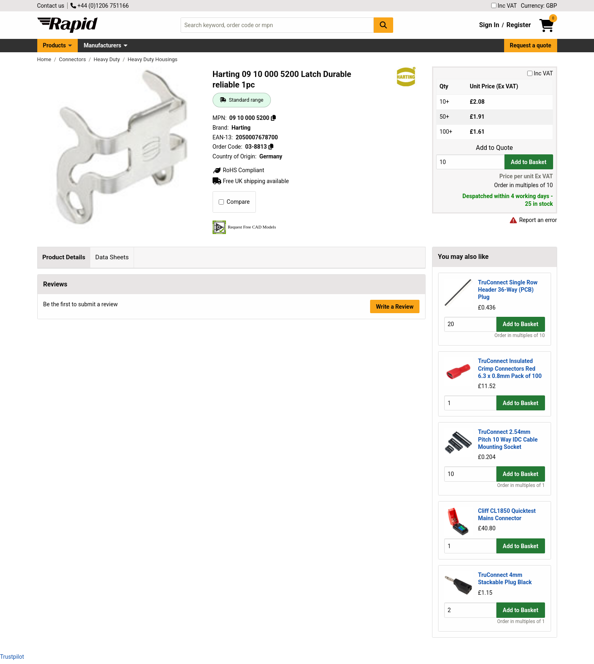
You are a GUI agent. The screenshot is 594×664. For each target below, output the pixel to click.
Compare (234, 202)
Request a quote (530, 45)
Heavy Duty (107, 59)
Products (54, 45)
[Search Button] (383, 24)
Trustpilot (12, 656)
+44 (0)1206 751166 (99, 5)
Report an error (533, 220)
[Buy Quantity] (470, 161)
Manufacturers (102, 45)
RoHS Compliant (238, 170)
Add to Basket (529, 162)
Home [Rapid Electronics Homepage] (45, 59)
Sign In (489, 25)
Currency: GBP (539, 6)
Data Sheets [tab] (112, 257)
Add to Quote (494, 148)
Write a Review (394, 402)
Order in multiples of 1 (521, 485)
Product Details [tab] (63, 257)
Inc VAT (504, 6)
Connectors (73, 59)
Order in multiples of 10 (519, 335)
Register (519, 25)
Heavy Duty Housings (152, 59)
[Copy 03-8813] (270, 146)
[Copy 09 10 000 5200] (273, 118)
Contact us (50, 5)
